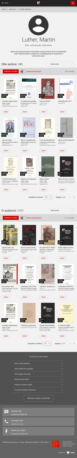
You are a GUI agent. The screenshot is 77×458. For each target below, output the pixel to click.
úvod (4, 9)
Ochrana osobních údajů (23, 385)
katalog (12, 9)
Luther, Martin (25, 9)
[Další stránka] (74, 197)
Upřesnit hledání (10, 71)
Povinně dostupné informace (25, 390)
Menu (5, 3)
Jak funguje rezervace (22, 374)
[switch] (23, 71)
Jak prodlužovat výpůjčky (23, 369)
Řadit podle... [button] (55, 64)
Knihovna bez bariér (21, 379)
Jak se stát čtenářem (22, 363)
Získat (6, 112)
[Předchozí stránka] (70, 197)
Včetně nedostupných (33, 71)
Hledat (72, 2)
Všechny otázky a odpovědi (38, 398)
